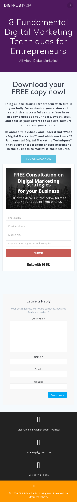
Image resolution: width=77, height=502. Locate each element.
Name (38, 356)
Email (38, 369)
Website (39, 381)
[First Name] (38, 218)
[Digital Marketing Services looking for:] (38, 243)
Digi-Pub (17, 5)
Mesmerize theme (39, 497)
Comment (38, 318)
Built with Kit (38, 264)
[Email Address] (38, 226)
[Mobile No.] (38, 235)
